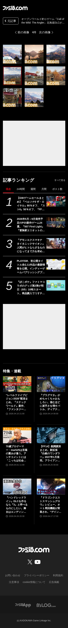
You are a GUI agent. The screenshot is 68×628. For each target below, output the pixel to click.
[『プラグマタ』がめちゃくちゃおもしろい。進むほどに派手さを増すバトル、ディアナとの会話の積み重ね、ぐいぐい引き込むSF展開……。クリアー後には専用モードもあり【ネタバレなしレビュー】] (51, 384)
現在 (8, 189)
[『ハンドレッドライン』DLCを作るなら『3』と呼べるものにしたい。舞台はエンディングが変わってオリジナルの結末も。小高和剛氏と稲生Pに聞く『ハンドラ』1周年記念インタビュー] (17, 486)
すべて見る (59, 180)
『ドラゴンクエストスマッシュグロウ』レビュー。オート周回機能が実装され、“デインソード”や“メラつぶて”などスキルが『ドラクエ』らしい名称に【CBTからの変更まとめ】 (50, 505)
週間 (33, 189)
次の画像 (45, 32)
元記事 (10, 21)
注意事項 (14, 582)
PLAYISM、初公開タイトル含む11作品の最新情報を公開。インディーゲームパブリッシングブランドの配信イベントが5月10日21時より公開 (31, 266)
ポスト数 (57, 189)
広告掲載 (54, 582)
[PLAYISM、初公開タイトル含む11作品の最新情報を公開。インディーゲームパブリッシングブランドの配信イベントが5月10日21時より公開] (55, 264)
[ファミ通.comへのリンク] (15, 8)
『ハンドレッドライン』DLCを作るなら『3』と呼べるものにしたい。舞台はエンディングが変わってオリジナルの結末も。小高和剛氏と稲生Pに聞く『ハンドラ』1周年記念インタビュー (17, 505)
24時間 (21, 189)
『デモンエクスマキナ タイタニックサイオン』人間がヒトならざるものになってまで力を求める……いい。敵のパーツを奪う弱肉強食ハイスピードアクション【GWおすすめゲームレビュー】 (31, 245)
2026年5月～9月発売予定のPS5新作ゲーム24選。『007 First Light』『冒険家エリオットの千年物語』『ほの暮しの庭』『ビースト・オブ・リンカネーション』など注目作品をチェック (31, 224)
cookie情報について (34, 582)
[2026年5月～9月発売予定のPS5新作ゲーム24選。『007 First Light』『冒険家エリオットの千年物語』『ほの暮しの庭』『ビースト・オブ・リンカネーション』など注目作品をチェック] (55, 222)
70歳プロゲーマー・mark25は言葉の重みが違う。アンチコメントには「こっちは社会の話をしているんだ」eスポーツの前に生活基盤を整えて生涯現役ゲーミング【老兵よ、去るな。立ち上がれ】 (17, 453)
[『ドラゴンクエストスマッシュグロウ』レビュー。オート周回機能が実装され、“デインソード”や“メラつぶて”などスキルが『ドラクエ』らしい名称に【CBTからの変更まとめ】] (51, 486)
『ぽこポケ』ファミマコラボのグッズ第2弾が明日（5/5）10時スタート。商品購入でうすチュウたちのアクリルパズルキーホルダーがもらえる (31, 287)
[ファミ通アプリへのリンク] (23, 604)
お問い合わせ (12, 575)
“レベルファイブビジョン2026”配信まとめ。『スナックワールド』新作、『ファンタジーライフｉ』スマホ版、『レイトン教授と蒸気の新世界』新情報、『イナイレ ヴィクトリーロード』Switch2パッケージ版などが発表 (17, 402)
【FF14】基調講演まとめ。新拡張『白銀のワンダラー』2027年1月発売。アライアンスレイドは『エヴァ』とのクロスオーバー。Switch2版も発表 (51, 453)
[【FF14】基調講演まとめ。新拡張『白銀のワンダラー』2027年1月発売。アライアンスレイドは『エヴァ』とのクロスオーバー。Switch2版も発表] (51, 435)
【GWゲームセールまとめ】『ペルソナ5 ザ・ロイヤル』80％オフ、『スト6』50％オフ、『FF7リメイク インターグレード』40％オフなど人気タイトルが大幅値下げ (31, 203)
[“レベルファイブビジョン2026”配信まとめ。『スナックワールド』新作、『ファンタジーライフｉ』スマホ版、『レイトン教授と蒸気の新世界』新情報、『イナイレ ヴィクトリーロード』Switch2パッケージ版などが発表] (17, 384)
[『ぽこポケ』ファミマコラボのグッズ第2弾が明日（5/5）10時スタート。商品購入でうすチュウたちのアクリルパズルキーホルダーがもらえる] (55, 285)
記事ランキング (18, 180)
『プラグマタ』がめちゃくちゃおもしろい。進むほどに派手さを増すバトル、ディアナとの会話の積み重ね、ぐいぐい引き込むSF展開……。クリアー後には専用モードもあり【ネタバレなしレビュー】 (50, 402)
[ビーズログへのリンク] (46, 604)
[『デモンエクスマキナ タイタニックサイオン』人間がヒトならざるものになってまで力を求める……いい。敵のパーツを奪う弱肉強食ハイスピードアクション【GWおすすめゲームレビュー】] (55, 243)
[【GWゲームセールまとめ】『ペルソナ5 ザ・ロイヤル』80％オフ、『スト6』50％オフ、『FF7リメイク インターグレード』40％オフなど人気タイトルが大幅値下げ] (55, 201)
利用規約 (58, 575)
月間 (43, 189)
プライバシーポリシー (36, 575)
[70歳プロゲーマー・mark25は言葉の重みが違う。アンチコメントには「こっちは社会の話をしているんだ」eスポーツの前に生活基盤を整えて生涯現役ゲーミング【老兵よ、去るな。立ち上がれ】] (17, 435)
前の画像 (23, 32)
